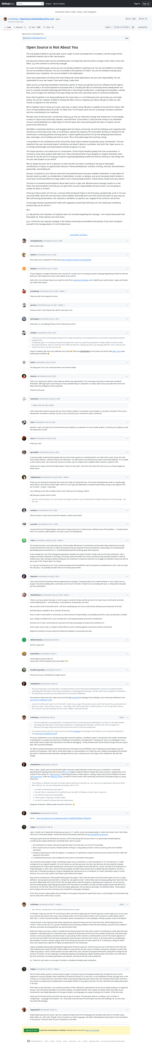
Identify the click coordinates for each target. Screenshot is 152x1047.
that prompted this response (97, 834)
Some (119, 351)
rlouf (32, 422)
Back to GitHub (59, 4)
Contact (85, 1041)
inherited (75, 697)
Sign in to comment (92, 1030)
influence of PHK (56, 777)
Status (65, 1041)
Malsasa (33, 268)
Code (7, 27)
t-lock (32, 540)
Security (58, 1041)
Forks (49, 27)
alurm (32, 438)
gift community (36, 777)
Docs (79, 1041)
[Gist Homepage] (8, 3)
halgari (33, 827)
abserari (33, 376)
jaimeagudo (34, 319)
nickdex (33, 333)
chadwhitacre (35, 684)
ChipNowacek (35, 477)
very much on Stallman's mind (41, 700)
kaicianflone (35, 654)
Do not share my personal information (113, 1041)
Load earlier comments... (79, 235)
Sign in (137, 3)
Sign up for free (31, 1030)
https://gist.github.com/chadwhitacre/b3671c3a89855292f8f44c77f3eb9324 (63, 818)
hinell (32, 362)
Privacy (52, 1041)
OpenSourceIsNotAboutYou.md (37, 18)
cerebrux (33, 510)
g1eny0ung (34, 291)
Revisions (20, 27)
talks (114, 351)
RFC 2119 (66, 772)
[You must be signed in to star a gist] (131, 18)
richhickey (13, 18)
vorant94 (33, 524)
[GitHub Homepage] (28, 1041)
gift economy (55, 774)
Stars (35, 27)
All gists (49, 4)
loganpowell (35, 1010)
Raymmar (34, 576)
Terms (46, 1041)
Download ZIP (142, 27)
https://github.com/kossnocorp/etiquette (76, 260)
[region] (76, 135)
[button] (133, 27)
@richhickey (84, 351)
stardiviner (34, 399)
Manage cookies (94, 1041)
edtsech (33, 255)
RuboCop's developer (80, 280)
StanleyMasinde (36, 241)
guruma (33, 305)
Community (72, 1041)
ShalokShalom (35, 595)
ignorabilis (34, 452)
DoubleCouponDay (37, 670)
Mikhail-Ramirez (36, 640)
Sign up (146, 3)
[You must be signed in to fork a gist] (143, 18)
